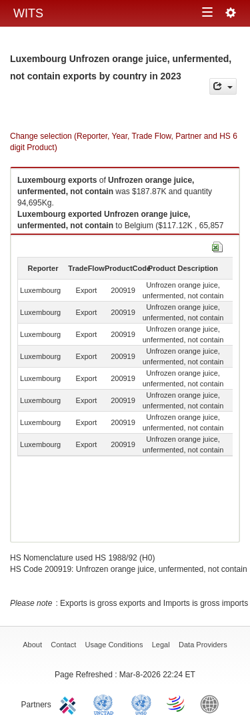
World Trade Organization (176, 703)
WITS (28, 13)
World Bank (212, 703)
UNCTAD (106, 703)
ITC (70, 703)
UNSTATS (141, 703)
